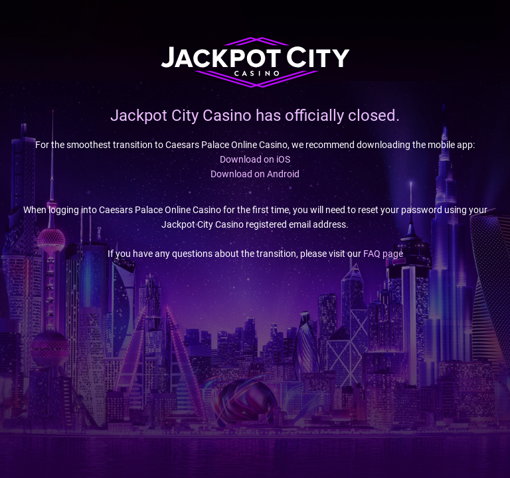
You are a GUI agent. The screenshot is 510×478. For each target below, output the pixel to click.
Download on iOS (255, 159)
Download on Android (255, 174)
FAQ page (383, 253)
